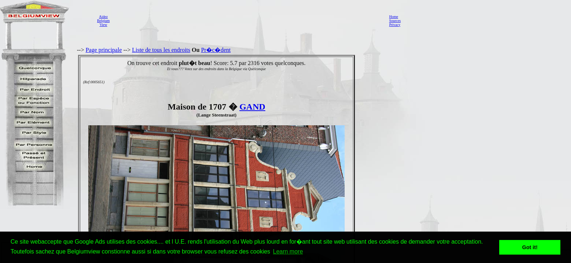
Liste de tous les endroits (161, 50)
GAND (253, 106)
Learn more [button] (288, 251)
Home (393, 17)
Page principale (104, 50)
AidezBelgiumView (103, 21)
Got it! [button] (530, 247)
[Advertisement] (247, 20)
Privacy (394, 25)
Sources (395, 21)
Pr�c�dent (216, 50)
